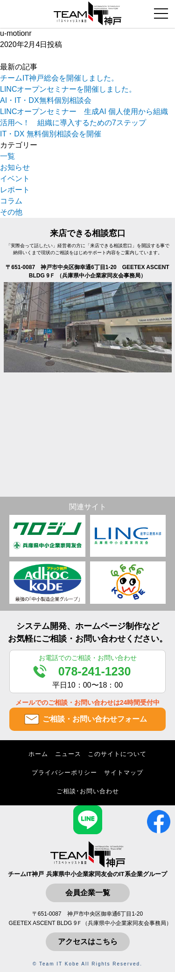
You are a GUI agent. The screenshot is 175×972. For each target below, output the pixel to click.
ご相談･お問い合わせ (87, 791)
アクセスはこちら (88, 941)
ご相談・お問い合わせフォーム (94, 719)
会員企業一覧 (87, 893)
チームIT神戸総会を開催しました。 (59, 78)
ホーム (38, 753)
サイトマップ (123, 772)
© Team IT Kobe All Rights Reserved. (87, 963)
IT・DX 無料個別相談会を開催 (50, 134)
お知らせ (15, 167)
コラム (11, 201)
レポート (15, 190)
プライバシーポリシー (64, 772)
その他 (11, 212)
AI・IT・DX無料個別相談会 (45, 100)
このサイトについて (117, 753)
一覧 (7, 156)
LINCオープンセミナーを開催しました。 (68, 89)
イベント (15, 178)
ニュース (68, 753)
